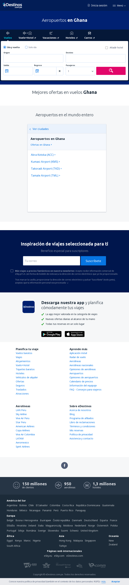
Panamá (46, 510)
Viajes (19, 357)
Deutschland (91, 520)
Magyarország (53, 525)
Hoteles (20, 373)
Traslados (21, 389)
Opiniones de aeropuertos (84, 377)
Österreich (102, 525)
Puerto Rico (66, 510)
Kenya (18, 540)
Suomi (64, 530)
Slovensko (53, 530)
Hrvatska (21, 525)
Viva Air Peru (22, 418)
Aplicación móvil (78, 353)
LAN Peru (21, 410)
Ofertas (20, 381)
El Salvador (42, 505)
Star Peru (21, 422)
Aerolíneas (75, 361)
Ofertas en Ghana (40, 144)
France (113, 520)
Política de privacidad (81, 434)
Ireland (32, 525)
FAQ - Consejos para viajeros (85, 389)
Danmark (77, 520)
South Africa (13, 545)
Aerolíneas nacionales (81, 365)
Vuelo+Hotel (22, 365)
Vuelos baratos (24, 353)
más (103, 581)
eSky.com (59, 555)
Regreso (38, 65)
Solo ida (32, 47)
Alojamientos (23, 361)
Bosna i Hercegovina (26, 520)
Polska (114, 525)
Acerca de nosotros (80, 410)
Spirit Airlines (23, 446)
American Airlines (25, 426)
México (23, 510)
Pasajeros (70, 65)
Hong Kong (65, 540)
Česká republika (61, 520)
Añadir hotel (116, 47)
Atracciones (22, 393)
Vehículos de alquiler (27, 377)
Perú (55, 510)
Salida (6, 65)
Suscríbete (93, 261)
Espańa (104, 520)
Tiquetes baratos (25, 369)
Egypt (10, 540)
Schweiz (74, 530)
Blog (72, 414)
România (31, 530)
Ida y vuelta (13, 47)
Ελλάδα (11, 525)
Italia (41, 525)
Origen (7, 53)
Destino (69, 53)
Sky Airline (21, 414)
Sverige (42, 530)
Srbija (21, 530)
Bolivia (23, 505)
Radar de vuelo (78, 357)
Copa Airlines (23, 430)
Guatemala (108, 505)
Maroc (27, 540)
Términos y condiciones (82, 426)
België (10, 520)
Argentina (12, 505)
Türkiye (63, 545)
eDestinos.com (74, 555)
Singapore (90, 540)
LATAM (20, 438)
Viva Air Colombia (25, 434)
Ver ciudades (39, 129)
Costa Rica (68, 505)
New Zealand (113, 542)
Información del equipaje (83, 385)
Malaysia (78, 540)
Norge (91, 525)
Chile (31, 505)
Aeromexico (22, 442)
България (45, 520)
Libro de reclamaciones (82, 422)
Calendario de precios (81, 381)
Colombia (55, 505)
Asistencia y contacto (81, 438)
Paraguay (80, 510)
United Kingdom (89, 530)
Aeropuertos (76, 373)
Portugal (11, 530)
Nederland (80, 525)
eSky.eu (48, 555)
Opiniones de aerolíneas (83, 369)
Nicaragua (34, 510)
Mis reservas (76, 430)
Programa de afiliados (82, 418)
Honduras (12, 510)
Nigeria (36, 540)
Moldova (68, 525)
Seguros (20, 385)
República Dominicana (88, 505)
